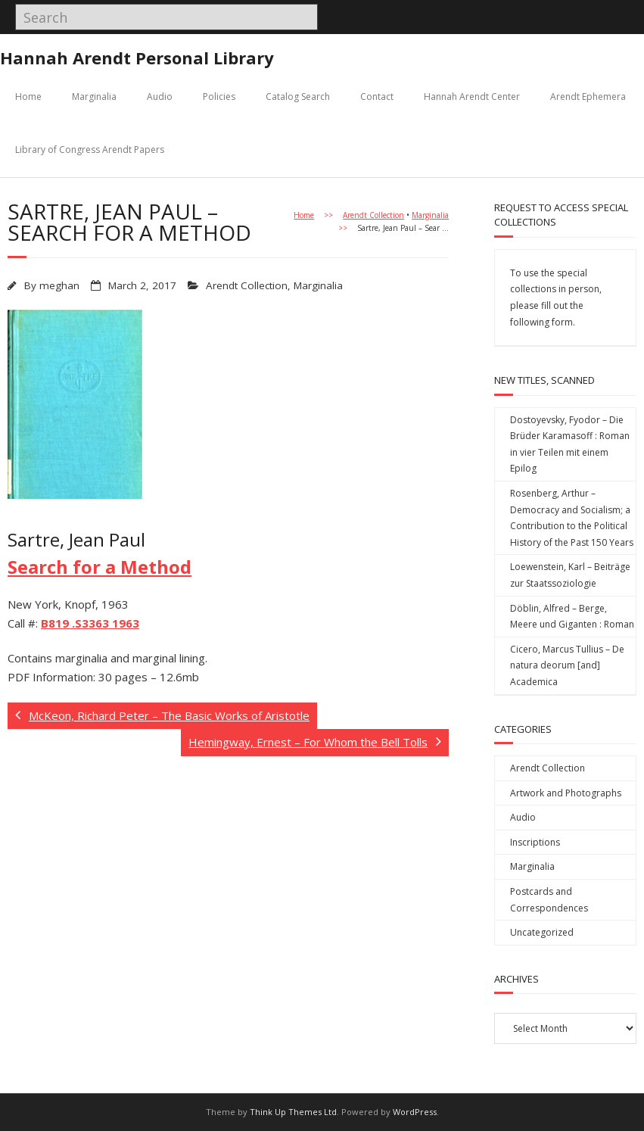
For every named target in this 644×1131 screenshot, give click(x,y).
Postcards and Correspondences (549, 899)
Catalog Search (298, 96)
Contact (377, 96)
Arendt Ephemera (588, 96)
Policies (219, 96)
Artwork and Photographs (565, 793)
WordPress (415, 1111)
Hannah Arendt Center (472, 96)
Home (28, 96)
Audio (160, 96)
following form (541, 322)
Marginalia (94, 96)
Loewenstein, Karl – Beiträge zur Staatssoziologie (570, 575)
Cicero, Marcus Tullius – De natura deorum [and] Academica (567, 665)
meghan (59, 285)
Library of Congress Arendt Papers (89, 149)
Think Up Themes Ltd (293, 1111)
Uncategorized (542, 932)
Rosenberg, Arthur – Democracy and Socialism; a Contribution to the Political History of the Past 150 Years (571, 518)
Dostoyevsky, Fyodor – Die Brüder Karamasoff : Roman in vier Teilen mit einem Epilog (570, 444)
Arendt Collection (373, 215)
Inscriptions (535, 842)
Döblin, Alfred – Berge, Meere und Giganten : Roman (572, 616)
